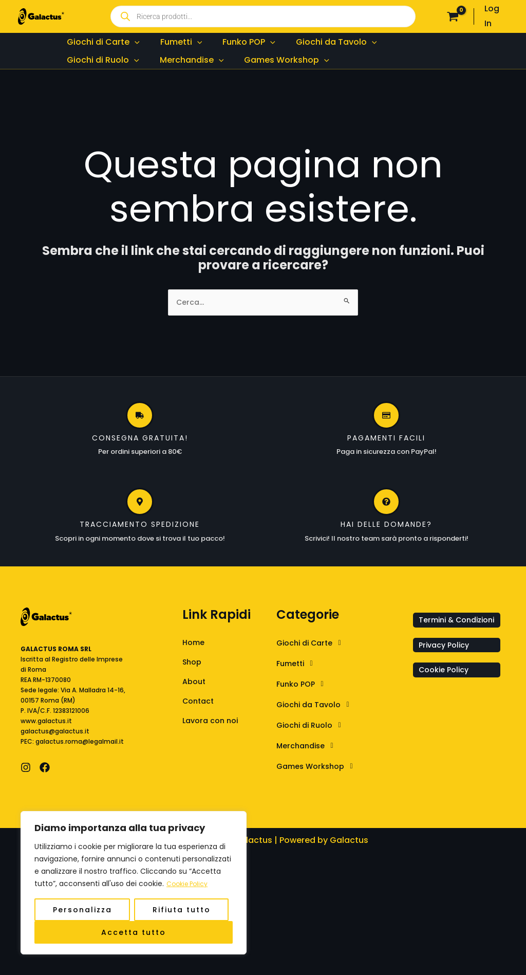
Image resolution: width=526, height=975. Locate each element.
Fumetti (299, 689)
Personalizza (82, 910)
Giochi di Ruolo (314, 751)
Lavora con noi (212, 751)
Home (194, 669)
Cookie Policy (190, 884)
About (195, 710)
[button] (342, 669)
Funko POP (304, 710)
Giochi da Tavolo (318, 731)
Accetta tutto (133, 932)
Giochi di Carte (314, 669)
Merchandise (310, 772)
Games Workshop (320, 792)
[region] (134, 883)
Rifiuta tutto (182, 910)
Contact (200, 731)
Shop (193, 689)
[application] (130, 48)
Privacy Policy (447, 686)
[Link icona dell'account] (496, 16)
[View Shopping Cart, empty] (453, 16)
